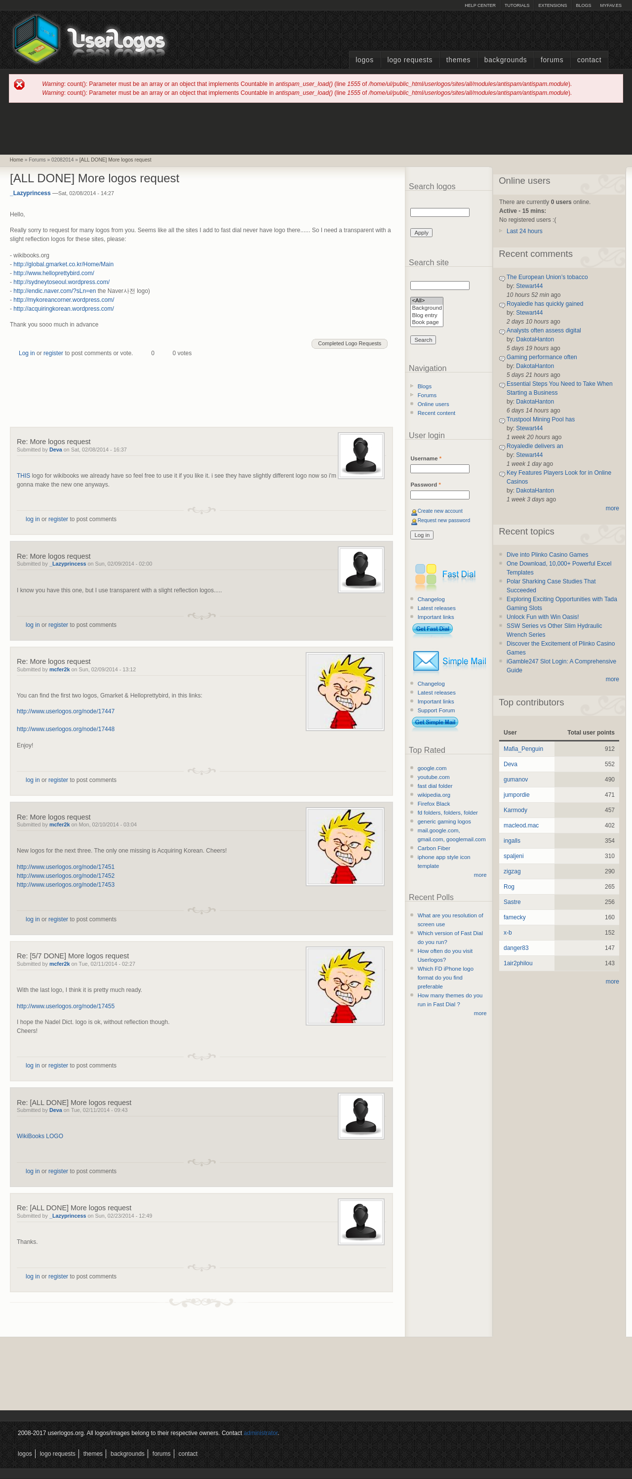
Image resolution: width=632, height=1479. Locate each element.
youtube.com (434, 777)
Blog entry (427, 316)
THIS (23, 475)
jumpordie (517, 794)
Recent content (437, 413)
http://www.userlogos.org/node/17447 (66, 711)
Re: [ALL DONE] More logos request (74, 1103)
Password (425, 485)
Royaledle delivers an (535, 446)
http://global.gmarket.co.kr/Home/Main (63, 264)
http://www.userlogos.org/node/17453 (66, 884)
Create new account (440, 511)
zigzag (512, 871)
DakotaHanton (535, 339)
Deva (55, 449)
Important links (436, 617)
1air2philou (518, 963)
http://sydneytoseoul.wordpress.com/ (61, 282)
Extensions (552, 5)
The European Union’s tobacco (547, 277)
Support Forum (436, 710)
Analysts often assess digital (544, 330)
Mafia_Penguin (523, 748)
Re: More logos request (54, 442)
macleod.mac (521, 825)
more (480, 875)
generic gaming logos (444, 821)
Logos (364, 60)
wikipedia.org (434, 795)
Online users (433, 404)
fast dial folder (435, 786)
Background (427, 308)
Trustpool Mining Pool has (541, 419)
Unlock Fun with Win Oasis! (543, 617)
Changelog (431, 599)
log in (33, 519)
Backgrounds (505, 60)
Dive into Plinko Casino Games (547, 554)
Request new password (444, 520)
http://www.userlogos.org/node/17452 (66, 875)
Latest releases (437, 608)
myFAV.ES (611, 5)
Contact (589, 60)
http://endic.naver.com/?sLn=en (54, 291)
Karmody (515, 810)
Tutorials (517, 5)
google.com (432, 768)
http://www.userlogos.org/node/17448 (66, 729)
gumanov (516, 779)
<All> (427, 301)
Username (425, 458)
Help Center (480, 5)
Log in (27, 353)
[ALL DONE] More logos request (115, 160)
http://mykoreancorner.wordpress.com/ (63, 299)
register (53, 353)
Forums (552, 60)
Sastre (512, 902)
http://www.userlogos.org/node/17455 (66, 1006)
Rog (509, 886)
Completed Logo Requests (349, 343)
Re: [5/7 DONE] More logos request (73, 956)
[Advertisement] (316, 128)
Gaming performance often (542, 357)
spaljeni (514, 856)
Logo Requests (410, 60)
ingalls (512, 840)
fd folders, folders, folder (448, 813)
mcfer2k (59, 669)
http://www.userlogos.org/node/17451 (66, 866)
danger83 (516, 948)
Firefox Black (434, 804)
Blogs (583, 5)
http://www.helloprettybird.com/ (53, 273)
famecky (515, 917)
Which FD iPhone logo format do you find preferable (446, 977)
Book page (427, 323)
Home (16, 160)
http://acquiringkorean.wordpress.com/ (63, 308)
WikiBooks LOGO (40, 1136)
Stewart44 (529, 286)
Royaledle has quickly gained (545, 303)
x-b (508, 932)
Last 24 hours (525, 231)
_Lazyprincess (30, 193)
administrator (261, 1433)
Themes (458, 60)
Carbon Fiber (434, 848)
